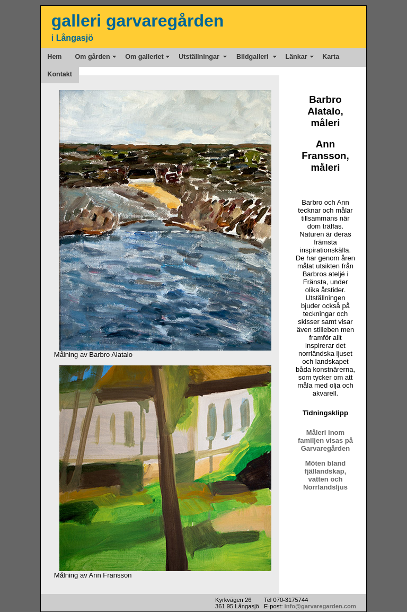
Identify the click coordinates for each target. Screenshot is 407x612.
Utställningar (201, 56)
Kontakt (59, 74)
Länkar (297, 56)
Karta (330, 56)
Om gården (93, 56)
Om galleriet (145, 56)
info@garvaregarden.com (320, 606)
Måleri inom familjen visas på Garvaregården (325, 440)
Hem (54, 56)
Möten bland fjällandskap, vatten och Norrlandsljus (325, 475)
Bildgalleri (254, 56)
